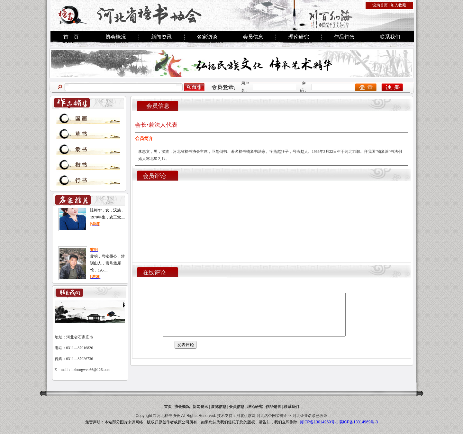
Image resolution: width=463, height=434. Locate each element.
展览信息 (218, 406)
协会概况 (115, 37)
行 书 (81, 180)
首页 (168, 406)
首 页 (71, 37)
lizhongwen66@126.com (90, 369)
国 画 (81, 118)
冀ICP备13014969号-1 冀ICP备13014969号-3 (339, 422)
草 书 (81, 134)
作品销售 (344, 37)
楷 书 (81, 165)
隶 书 (81, 149)
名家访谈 (207, 37)
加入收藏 (398, 5)
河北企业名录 (304, 415)
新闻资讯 (161, 37)
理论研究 (298, 37)
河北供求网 (246, 415)
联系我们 (390, 37)
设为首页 (380, 5)
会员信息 (253, 37)
